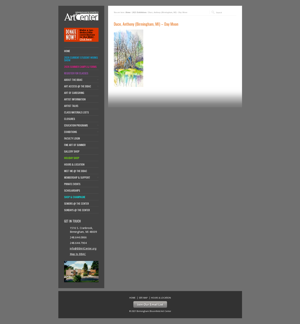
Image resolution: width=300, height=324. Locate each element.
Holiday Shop (71, 158)
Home (128, 12)
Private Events (72, 184)
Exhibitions (70, 131)
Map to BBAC (78, 254)
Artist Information (75, 99)
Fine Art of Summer (75, 145)
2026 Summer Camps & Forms (80, 66)
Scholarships (72, 190)
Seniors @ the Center (76, 203)
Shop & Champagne (74, 197)
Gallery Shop (71, 151)
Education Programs (76, 125)
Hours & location (74, 164)
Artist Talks (71, 105)
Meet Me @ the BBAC (75, 171)
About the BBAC (73, 79)
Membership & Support (77, 177)
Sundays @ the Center (77, 210)
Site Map (143, 298)
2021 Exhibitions (139, 12)
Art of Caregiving (74, 92)
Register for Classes (76, 73)
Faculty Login (72, 138)
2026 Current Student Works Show (81, 59)
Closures (69, 118)
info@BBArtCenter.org (83, 248)
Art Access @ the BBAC (77, 86)
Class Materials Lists (76, 112)
